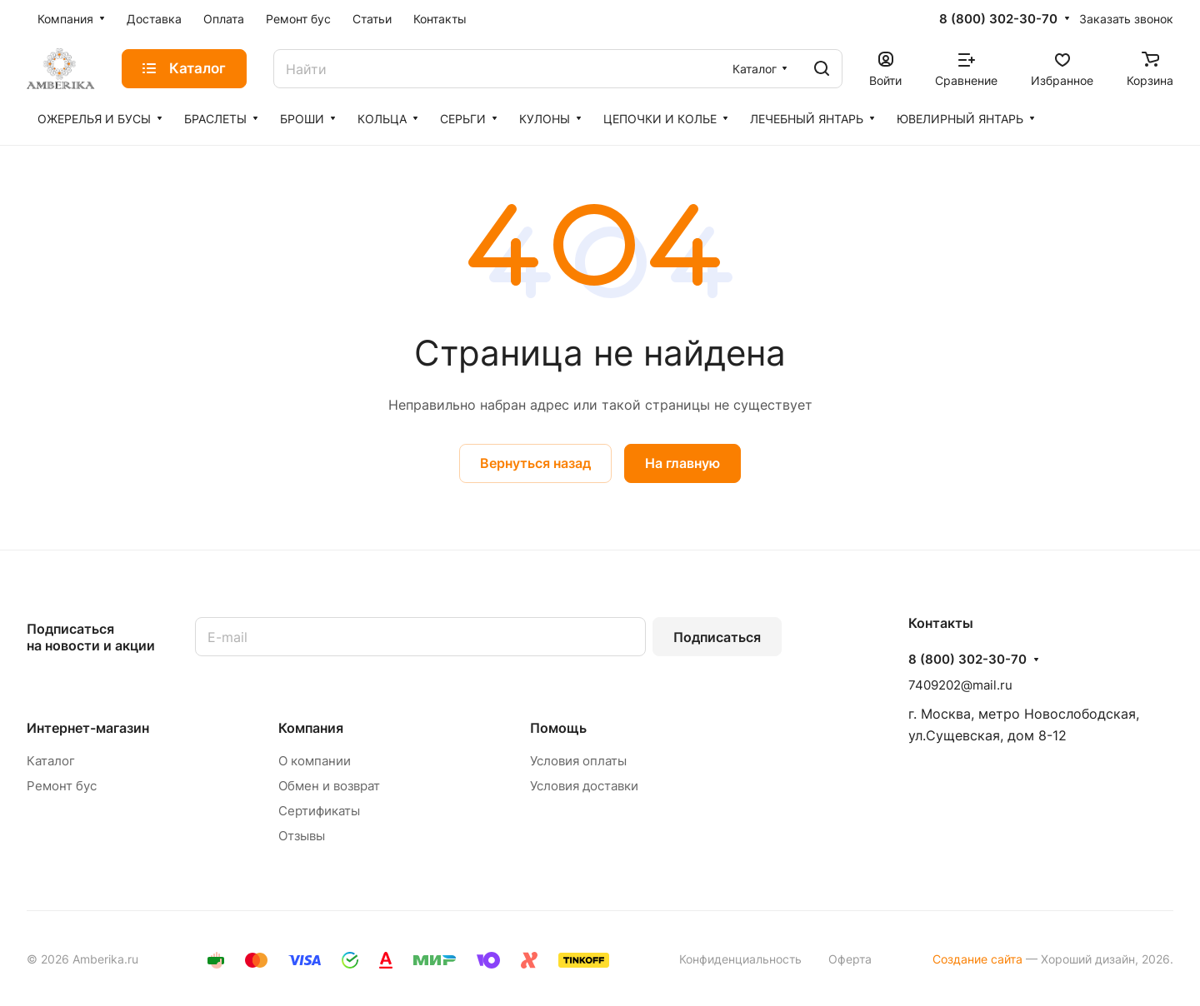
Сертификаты (319, 811)
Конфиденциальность (740, 959)
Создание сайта (977, 959)
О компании (314, 761)
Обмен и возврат (329, 786)
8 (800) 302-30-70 (998, 19)
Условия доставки (584, 786)
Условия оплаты (578, 761)
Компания (310, 728)
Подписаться (717, 637)
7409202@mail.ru (960, 685)
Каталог (51, 761)
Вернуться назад (535, 463)
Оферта (850, 959)
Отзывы (301, 836)
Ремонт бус (62, 786)
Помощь (558, 728)
